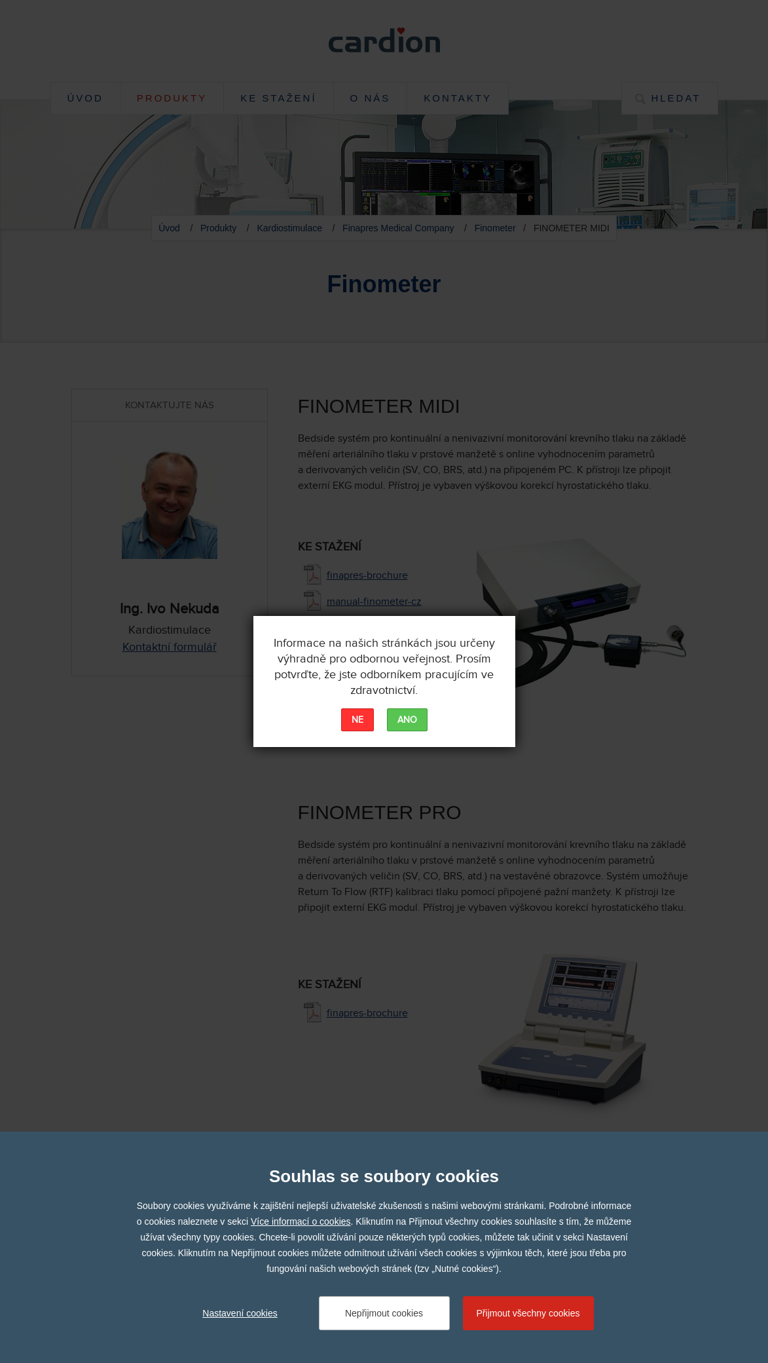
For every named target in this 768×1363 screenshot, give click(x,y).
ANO (407, 720)
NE (357, 720)
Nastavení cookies (239, 1313)
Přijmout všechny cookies (528, 1313)
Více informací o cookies (301, 1221)
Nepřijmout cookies (384, 1313)
